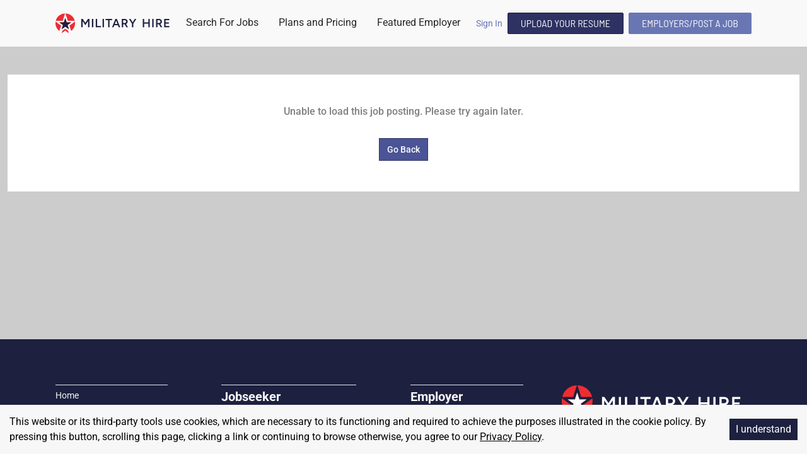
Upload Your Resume (565, 23)
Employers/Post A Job (690, 23)
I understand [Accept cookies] (763, 429)
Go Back (403, 149)
